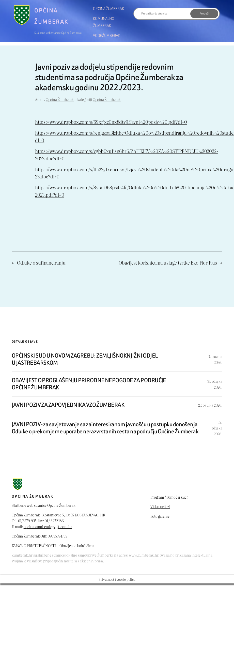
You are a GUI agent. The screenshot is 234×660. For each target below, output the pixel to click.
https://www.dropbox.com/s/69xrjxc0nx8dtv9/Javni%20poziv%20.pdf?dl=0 (111, 121)
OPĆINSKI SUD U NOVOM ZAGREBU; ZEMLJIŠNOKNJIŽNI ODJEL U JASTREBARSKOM (85, 359)
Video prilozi (160, 506)
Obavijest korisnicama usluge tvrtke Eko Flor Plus (168, 262)
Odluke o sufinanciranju (41, 262)
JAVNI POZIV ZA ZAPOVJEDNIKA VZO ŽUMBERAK (68, 405)
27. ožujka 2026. (210, 405)
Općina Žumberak (60, 99)
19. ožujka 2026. (217, 427)
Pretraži (204, 13)
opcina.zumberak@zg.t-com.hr (48, 526)
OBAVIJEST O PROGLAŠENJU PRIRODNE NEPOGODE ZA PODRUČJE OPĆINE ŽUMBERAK (89, 384)
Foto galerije (159, 516)
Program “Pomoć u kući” (169, 497)
